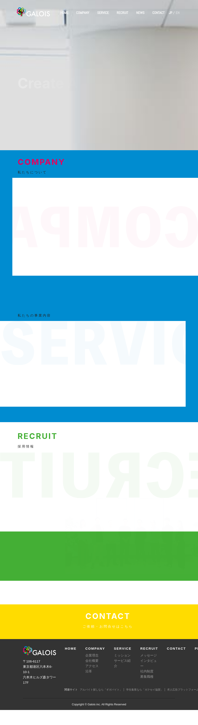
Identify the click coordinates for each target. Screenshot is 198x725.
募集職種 (146, 676)
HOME (64, 12)
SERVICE (103, 12)
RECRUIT (122, 12)
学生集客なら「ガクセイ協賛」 (144, 689)
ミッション (122, 655)
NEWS (140, 12)
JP (170, 12)
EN (177, 12)
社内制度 (146, 671)
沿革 (88, 671)
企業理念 (92, 655)
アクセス (92, 666)
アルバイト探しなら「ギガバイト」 (101, 689)
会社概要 (92, 660)
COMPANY (82, 12)
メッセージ (148, 655)
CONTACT (158, 12)
